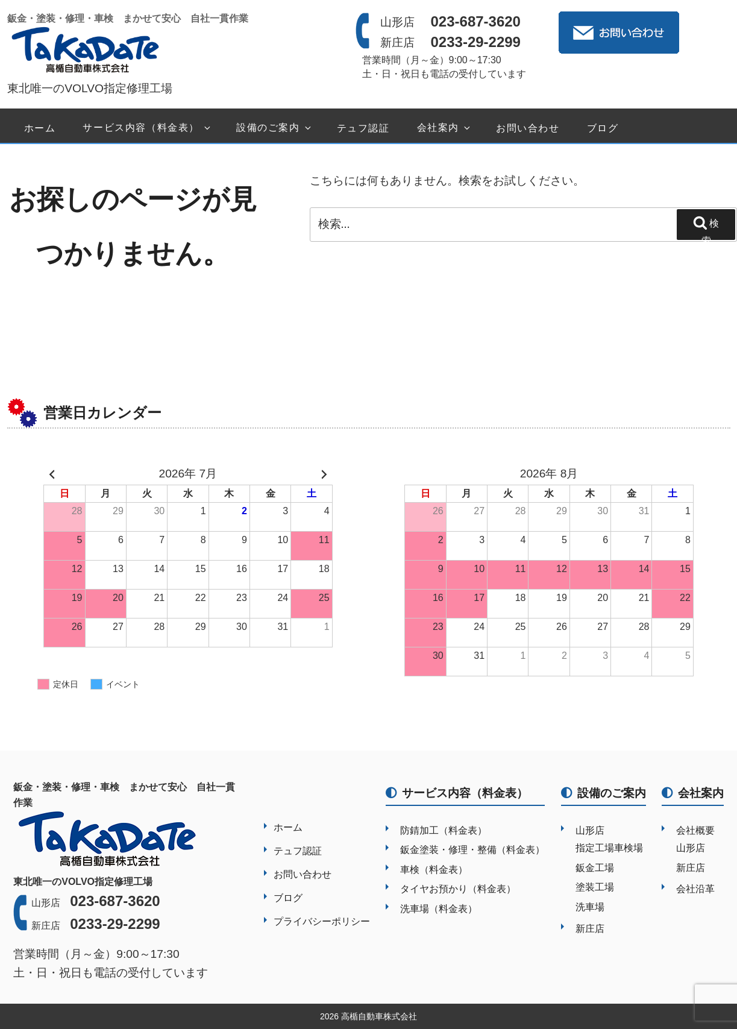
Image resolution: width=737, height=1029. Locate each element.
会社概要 (695, 830)
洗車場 (589, 907)
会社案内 (444, 128)
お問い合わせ (528, 128)
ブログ (603, 128)
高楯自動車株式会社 (379, 1016)
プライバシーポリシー (322, 921)
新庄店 (589, 929)
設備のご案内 (274, 128)
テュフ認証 (363, 128)
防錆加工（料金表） (443, 830)
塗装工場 (594, 887)
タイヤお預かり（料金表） (458, 889)
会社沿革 (695, 889)
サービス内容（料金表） (147, 128)
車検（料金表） (434, 869)
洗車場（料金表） (438, 909)
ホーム (40, 128)
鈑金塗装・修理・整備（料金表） (472, 850)
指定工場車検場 (609, 848)
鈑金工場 (594, 868)
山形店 (589, 830)
